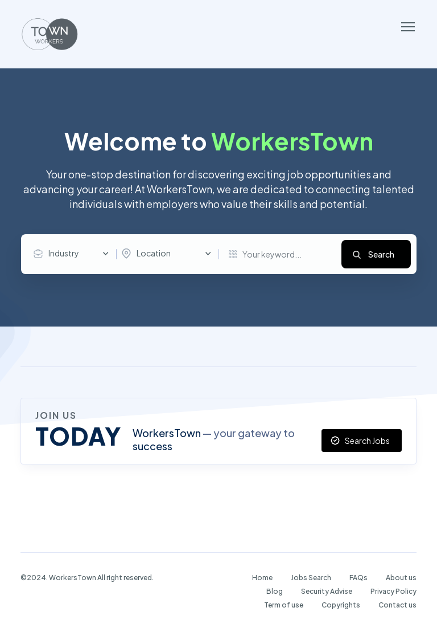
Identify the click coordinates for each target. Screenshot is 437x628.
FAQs (358, 577)
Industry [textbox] (63, 253)
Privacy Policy (393, 591)
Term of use (283, 605)
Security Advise (326, 591)
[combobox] (74, 254)
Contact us (397, 605)
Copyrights (340, 605)
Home (262, 577)
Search (381, 254)
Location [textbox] (154, 253)
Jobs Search (311, 577)
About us (401, 577)
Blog (274, 591)
